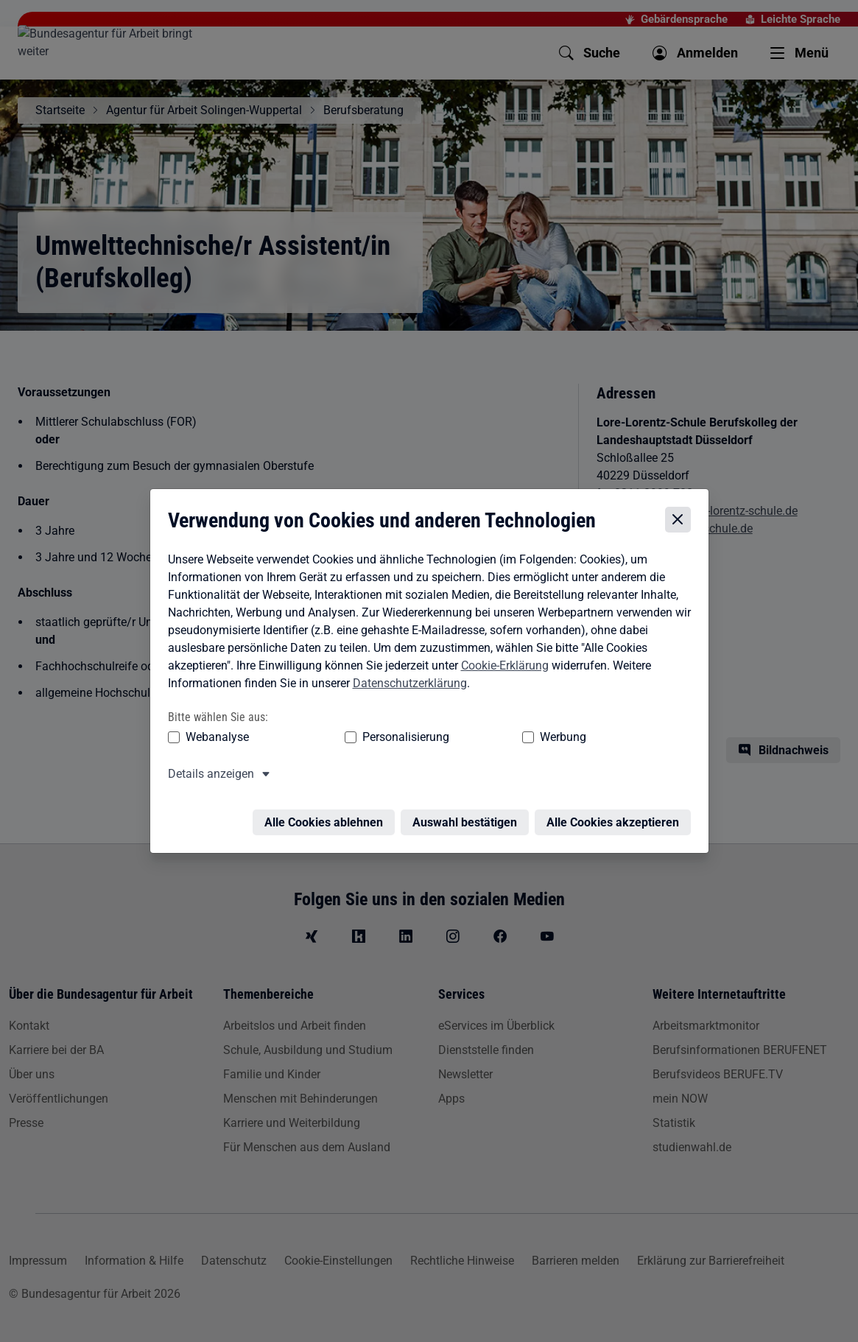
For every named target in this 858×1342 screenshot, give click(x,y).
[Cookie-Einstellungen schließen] (682, 522)
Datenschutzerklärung (406, 685)
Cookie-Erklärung (501, 668)
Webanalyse (213, 739)
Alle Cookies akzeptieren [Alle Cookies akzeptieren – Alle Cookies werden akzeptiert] (616, 816)
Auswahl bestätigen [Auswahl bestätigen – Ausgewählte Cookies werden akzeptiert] (468, 816)
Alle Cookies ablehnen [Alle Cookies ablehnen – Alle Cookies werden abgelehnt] (327, 816)
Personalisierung (360, 739)
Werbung (476, 739)
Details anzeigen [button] (207, 776)
